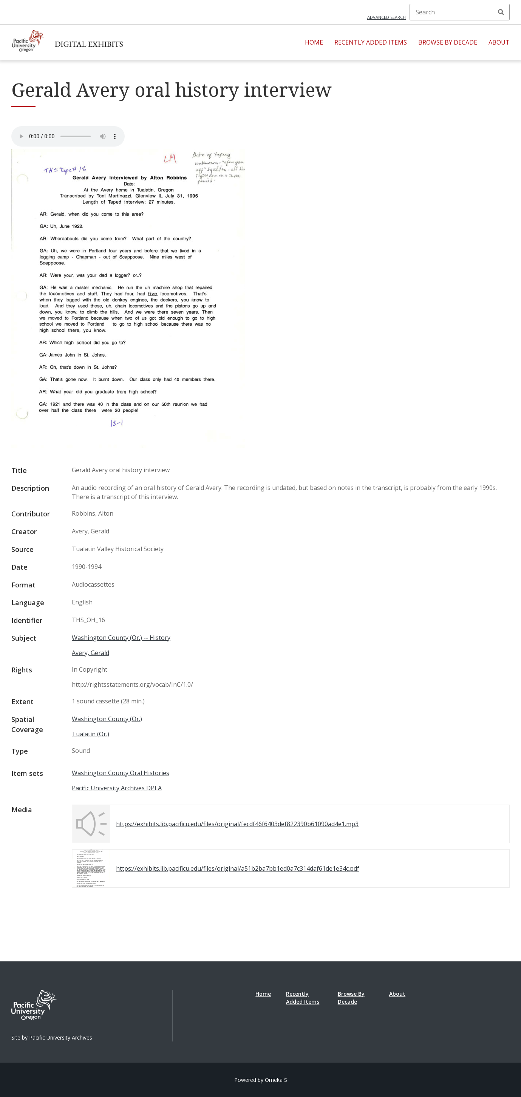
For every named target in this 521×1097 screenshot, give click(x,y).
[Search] (460, 12)
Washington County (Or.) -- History (121, 637)
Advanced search (386, 17)
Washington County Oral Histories (120, 773)
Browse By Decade (447, 42)
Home (314, 42)
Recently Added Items (370, 42)
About (499, 42)
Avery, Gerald (90, 653)
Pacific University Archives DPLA (117, 788)
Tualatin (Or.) (90, 734)
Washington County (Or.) (107, 719)
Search (501, 12)
